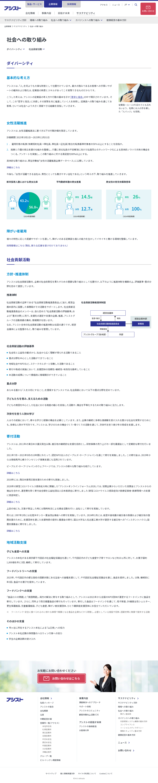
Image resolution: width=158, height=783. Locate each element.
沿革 (42, 714)
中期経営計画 (46, 718)
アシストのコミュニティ (89, 710)
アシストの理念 (47, 706)
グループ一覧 (46, 756)
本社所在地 (46, 726)
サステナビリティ (86, 13)
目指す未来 (64, 13)
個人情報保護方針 (67, 773)
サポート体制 (85, 706)
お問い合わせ (124, 750)
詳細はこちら (14, 167)
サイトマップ (51, 773)
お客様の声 (84, 730)
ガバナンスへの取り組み (87, 20)
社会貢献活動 (35, 49)
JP (125, 4)
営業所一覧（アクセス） (49, 723)
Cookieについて (105, 773)
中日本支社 (46, 739)
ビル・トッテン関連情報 (50, 760)
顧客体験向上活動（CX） (89, 714)
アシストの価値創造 (87, 726)
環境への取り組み (39, 20)
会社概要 (44, 710)
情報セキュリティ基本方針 (131, 731)
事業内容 (46, 13)
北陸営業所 (46, 735)
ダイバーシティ (14, 49)
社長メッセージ (47, 702)
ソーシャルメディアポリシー (132, 727)
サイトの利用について (87, 773)
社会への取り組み (60, 20)
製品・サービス (34, 4)
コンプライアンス (127, 724)
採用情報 (71, 4)
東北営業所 (46, 732)
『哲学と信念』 (77, 97)
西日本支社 (46, 742)
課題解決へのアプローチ (90, 702)
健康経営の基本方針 (116, 20)
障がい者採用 (125, 714)
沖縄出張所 (46, 752)
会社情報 (30, 13)
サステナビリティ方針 (15, 20)
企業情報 (53, 4)
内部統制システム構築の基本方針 (133, 721)
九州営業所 (46, 748)
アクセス (104, 4)
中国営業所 (46, 745)
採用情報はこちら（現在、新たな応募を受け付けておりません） (37, 245)
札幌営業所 (46, 729)
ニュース (116, 4)
